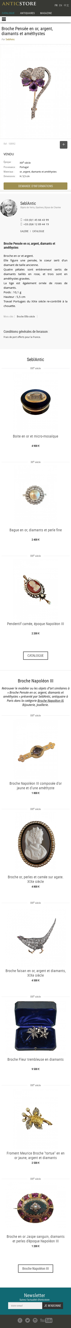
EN (60, 5)
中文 (66, 5)
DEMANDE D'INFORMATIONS (35, 186)
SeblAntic (28, 203)
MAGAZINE (46, 13)
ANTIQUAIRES (27, 13)
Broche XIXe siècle (26, 316)
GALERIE (24, 231)
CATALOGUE (8, 13)
